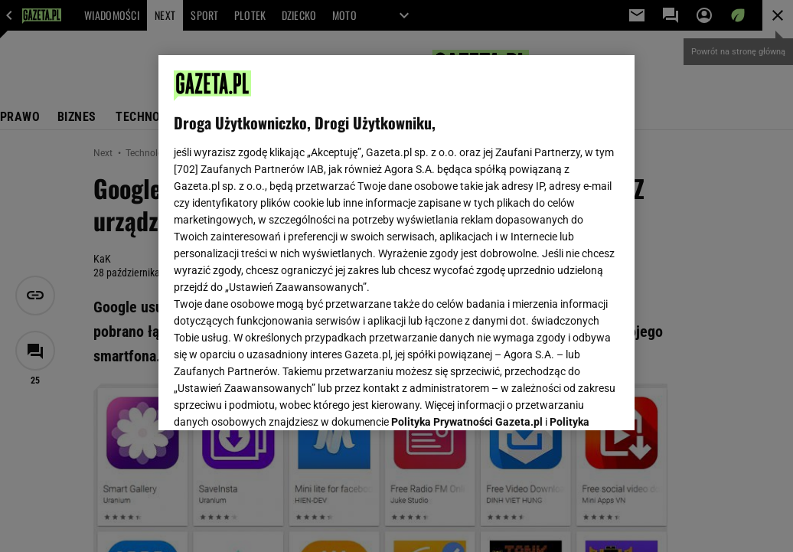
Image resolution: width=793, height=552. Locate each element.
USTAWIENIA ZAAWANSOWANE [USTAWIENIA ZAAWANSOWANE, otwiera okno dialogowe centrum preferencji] (274, 400)
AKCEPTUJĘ (567, 400)
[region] (396, 242)
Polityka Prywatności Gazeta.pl (467, 227)
